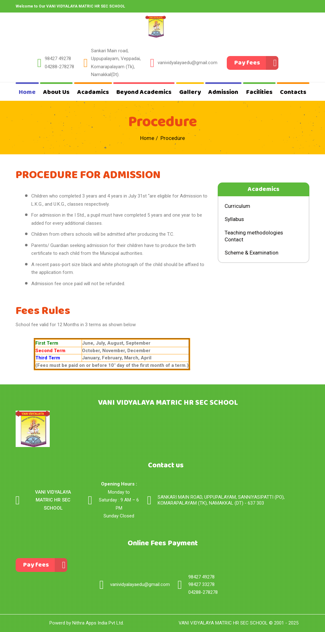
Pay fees (247, 63)
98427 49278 (58, 58)
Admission (223, 92)
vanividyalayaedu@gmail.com (187, 62)
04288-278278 (59, 66)
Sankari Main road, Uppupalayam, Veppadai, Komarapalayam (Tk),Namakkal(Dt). (116, 63)
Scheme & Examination (251, 252)
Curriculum (237, 206)
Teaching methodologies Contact (254, 236)
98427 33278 (201, 584)
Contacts (293, 92)
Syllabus (234, 219)
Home (27, 92)
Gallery (190, 92)
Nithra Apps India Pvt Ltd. (98, 623)
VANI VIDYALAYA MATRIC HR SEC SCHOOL (223, 623)
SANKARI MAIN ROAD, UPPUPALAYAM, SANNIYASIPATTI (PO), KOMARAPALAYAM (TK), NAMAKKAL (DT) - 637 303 (221, 500)
